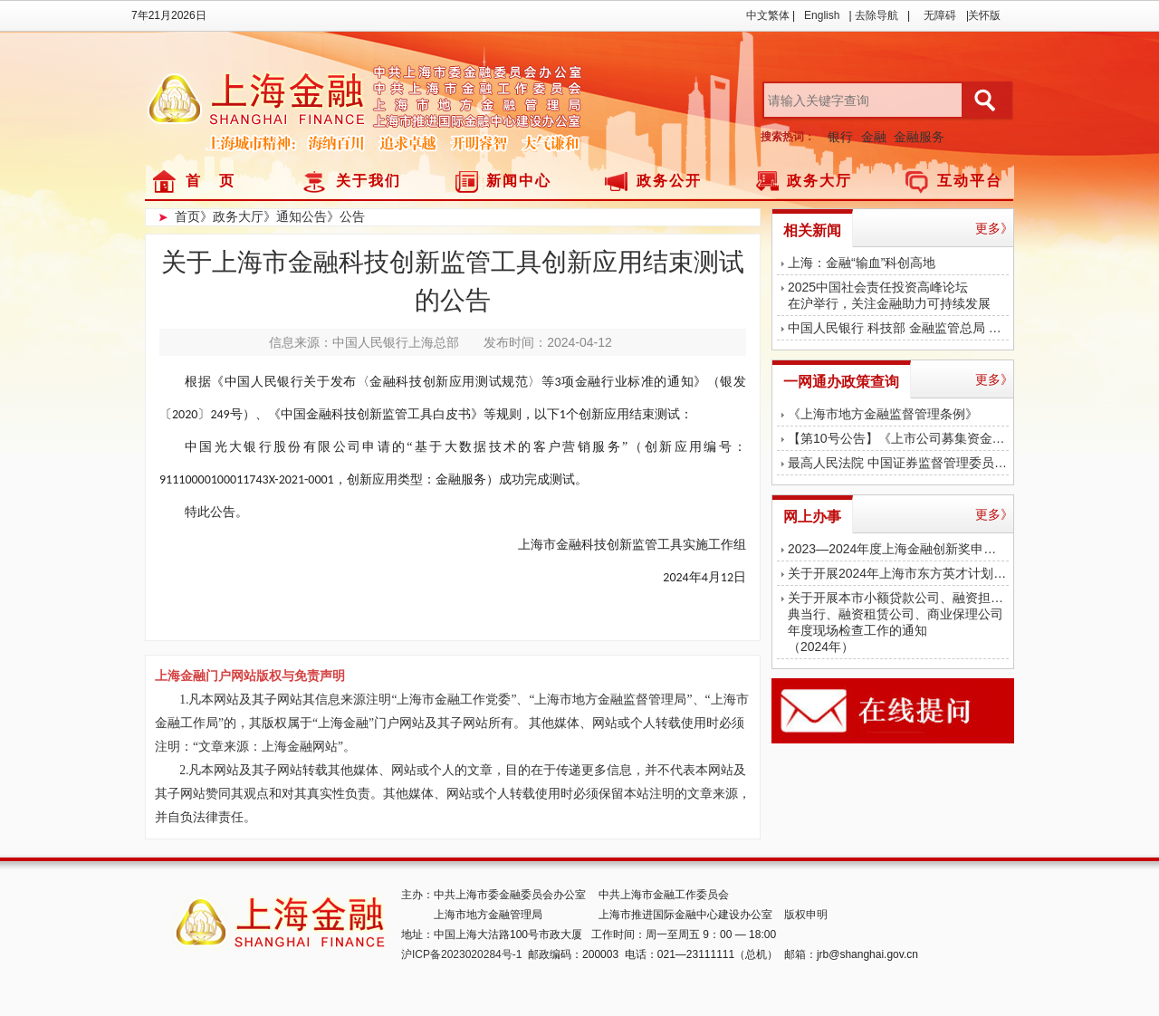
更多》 (994, 228)
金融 (873, 136)
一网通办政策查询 (841, 381)
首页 (187, 216)
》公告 (346, 216)
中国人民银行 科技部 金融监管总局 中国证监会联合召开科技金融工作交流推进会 (898, 328)
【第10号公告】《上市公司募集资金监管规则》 (898, 438)
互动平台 (969, 180)
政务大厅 (819, 180)
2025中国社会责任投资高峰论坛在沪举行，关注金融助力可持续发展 (889, 295)
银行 (840, 136)
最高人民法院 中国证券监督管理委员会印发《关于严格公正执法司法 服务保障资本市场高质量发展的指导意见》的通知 (898, 462)
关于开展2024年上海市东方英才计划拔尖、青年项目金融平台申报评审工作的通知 (898, 573)
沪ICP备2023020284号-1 (461, 954)
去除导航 (876, 15)
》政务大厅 (231, 216)
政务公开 (669, 180)
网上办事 (812, 516)
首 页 (210, 180)
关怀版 (984, 15)
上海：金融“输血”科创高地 (861, 262)
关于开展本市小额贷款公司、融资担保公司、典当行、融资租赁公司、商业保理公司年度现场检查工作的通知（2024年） (898, 622)
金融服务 (919, 136)
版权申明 (806, 914)
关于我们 (368, 180)
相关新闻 (812, 230)
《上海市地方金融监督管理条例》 (883, 414)
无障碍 (940, 15)
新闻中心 (518, 180)
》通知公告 (295, 216)
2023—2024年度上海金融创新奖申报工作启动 (898, 549)
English (821, 15)
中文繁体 (768, 15)
